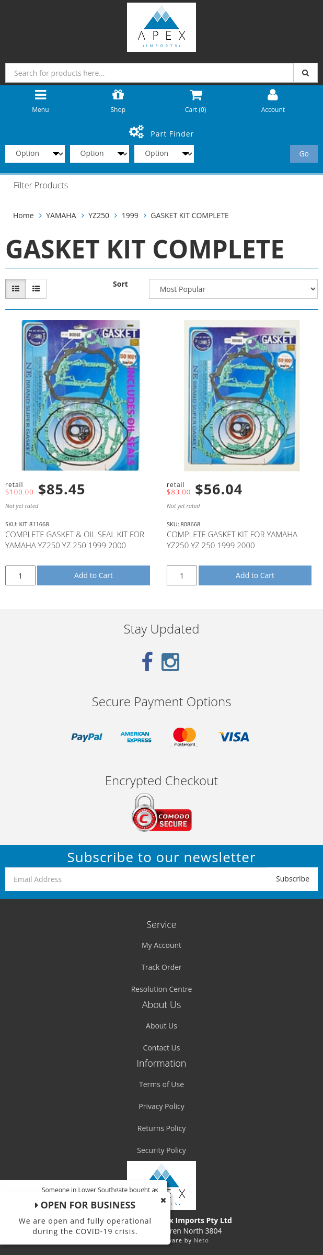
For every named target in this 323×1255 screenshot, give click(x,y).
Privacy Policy (161, 1106)
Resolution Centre (161, 989)
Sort (120, 284)
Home (23, 215)
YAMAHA (61, 215)
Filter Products (41, 185)
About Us (161, 1026)
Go (304, 154)
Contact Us (161, 1048)
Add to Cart (93, 575)
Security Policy (161, 1150)
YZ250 (98, 215)
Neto (201, 1240)
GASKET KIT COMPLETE (190, 215)
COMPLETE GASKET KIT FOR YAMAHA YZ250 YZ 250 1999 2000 (232, 539)
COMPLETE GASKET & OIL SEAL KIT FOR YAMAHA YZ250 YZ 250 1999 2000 (74, 539)
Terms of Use (161, 1084)
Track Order (161, 967)
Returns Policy (161, 1128)
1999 (130, 215)
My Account (161, 945)
